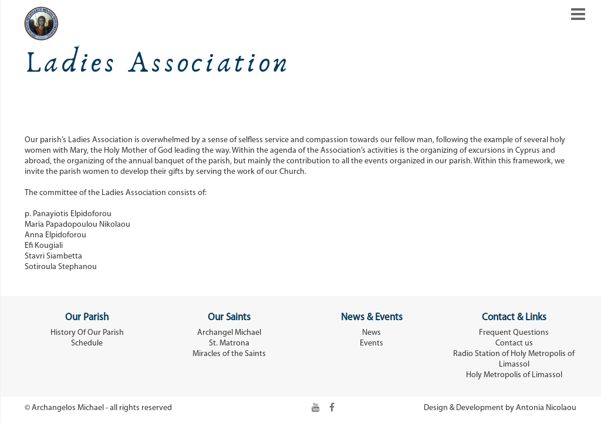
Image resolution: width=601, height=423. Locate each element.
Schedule (87, 343)
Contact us (514, 343)
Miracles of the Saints (229, 354)
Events (371, 343)
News (371, 332)
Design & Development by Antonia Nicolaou (500, 408)
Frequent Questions (514, 332)
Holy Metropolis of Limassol (514, 375)
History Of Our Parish (87, 332)
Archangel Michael (229, 332)
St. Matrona (229, 343)
